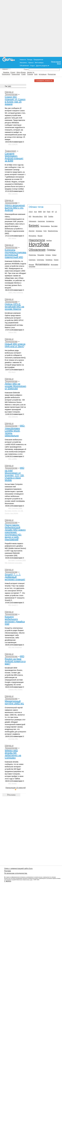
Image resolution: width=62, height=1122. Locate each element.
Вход (59, 64)
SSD (45, 216)
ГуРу (31, 879)
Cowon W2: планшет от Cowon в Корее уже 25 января (15, 100)
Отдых (32, 65)
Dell (44, 212)
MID (9, 144)
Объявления (24, 65)
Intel (13, 647)
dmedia (14, 783)
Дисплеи (31, 231)
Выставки (8, 511)
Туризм (30, 74)
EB (22, 511)
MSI (30, 216)
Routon (20, 689)
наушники (32, 266)
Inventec (14, 511)
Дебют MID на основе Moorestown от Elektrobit (15, 386)
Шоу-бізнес (21, 72)
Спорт (12, 72)
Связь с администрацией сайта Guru (18, 868)
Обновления (37, 249)
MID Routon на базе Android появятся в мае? (15, 660)
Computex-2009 (17, 508)
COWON (14, 144)
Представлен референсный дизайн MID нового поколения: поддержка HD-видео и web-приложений (15, 532)
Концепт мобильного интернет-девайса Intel (15, 620)
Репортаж (52, 74)
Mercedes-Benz (38, 216)
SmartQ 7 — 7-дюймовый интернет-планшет (15, 577)
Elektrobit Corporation (15, 563)
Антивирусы (50, 221)
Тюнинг (56, 260)
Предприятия (38, 59)
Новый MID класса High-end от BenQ (15, 345)
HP (53, 212)
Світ (36, 74)
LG (56, 212)
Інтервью (42, 74)
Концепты (18, 647)
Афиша (31, 62)
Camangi (14, 194)
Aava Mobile (14, 513)
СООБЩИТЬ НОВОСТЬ (44, 80)
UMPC (10, 292)
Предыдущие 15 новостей (15, 788)
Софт (23, 74)
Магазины (23, 62)
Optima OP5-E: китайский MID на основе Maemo (14, 306)
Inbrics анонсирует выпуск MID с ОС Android (15, 207)
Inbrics (14, 238)
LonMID (14, 459)
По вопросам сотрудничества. (15, 873)
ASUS (31, 212)
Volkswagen (32, 221)
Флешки (31, 264)
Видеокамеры (45, 226)
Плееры (11, 689)
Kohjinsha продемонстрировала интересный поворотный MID (16, 253)
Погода (29, 59)
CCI (19, 511)
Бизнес (34, 225)
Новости (23, 59)
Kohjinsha (19, 292)
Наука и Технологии (11, 93)
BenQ (13, 372)
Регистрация (56, 62)
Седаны (48, 255)
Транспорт (15, 74)
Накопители (37, 240)
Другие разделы (42, 65)
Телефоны (48, 260)
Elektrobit (15, 417)
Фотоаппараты (42, 264)
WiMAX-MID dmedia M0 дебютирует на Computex (13, 754)
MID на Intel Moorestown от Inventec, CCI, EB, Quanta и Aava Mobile (14, 474)
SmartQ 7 (15, 605)
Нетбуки (49, 240)
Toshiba (50, 216)
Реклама (7, 871)
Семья (54, 255)
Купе (45, 231)
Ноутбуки (11, 739)
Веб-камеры (39, 62)
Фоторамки (54, 264)
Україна (6, 72)
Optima (10, 332)
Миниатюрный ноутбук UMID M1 (14, 702)
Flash (48, 212)
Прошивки (40, 255)
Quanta (7, 513)
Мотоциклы (32, 236)
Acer (35, 212)
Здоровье (39, 231)
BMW (40, 212)
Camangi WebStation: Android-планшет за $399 (14, 157)
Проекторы (32, 255)
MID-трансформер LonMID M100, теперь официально (15, 430)
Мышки (40, 236)
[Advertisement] (31, 28)
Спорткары (40, 260)
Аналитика (41, 221)
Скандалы (32, 260)
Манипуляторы (53, 231)
